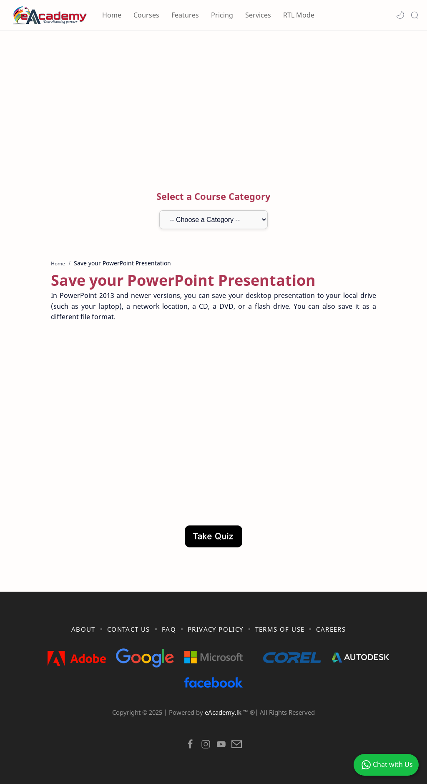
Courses (146, 15)
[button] (400, 15)
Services (258, 15)
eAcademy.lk (224, 712)
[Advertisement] (213, 101)
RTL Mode (298, 15)
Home (111, 15)
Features (185, 15)
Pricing (222, 15)
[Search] (414, 15)
